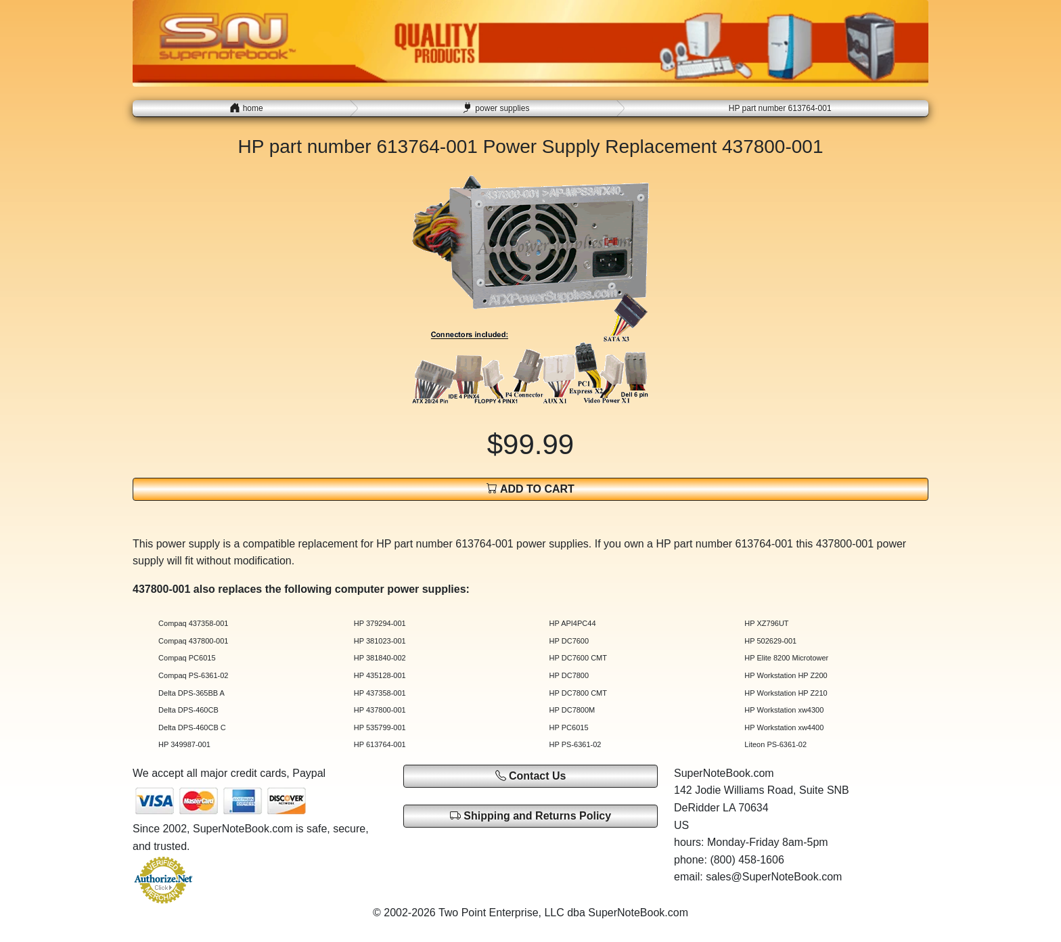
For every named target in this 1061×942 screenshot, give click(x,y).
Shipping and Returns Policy (530, 816)
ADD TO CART (530, 488)
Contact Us (530, 776)
